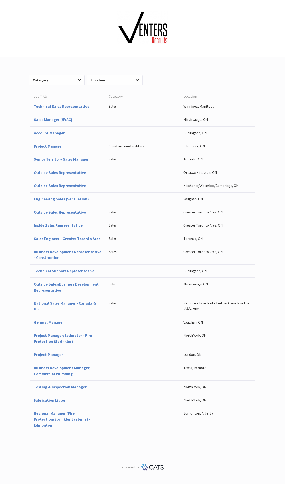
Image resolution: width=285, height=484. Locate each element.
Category (57, 80)
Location (115, 80)
